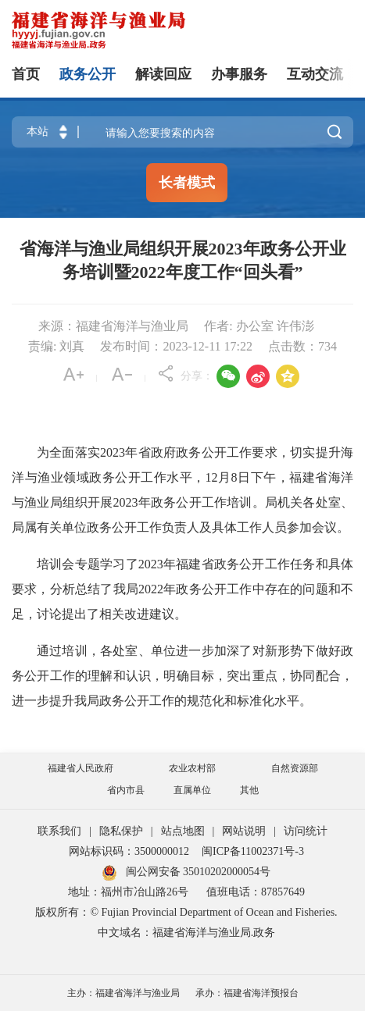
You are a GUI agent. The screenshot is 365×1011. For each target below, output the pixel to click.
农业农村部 (192, 768)
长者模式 (187, 182)
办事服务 (239, 74)
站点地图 (183, 831)
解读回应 (163, 74)
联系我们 (59, 831)
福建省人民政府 (80, 768)
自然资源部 (294, 768)
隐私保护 (121, 831)
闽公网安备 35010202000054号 (198, 872)
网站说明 (244, 831)
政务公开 (87, 74)
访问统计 (305, 831)
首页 (26, 74)
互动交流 (315, 74)
